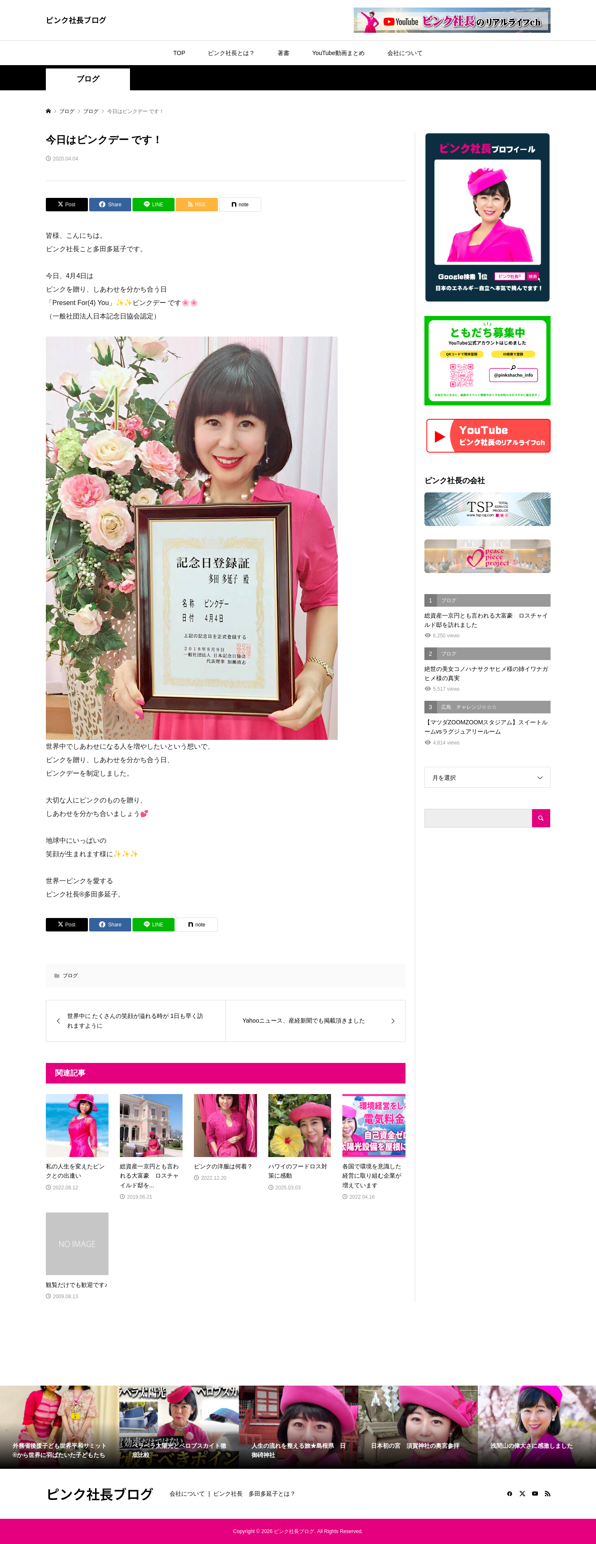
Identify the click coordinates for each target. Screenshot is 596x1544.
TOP (179, 53)
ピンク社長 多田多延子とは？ (254, 1493)
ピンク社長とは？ (231, 53)
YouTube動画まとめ (338, 53)
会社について (405, 53)
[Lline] (153, 204)
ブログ (88, 79)
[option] (59, 1427)
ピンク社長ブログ (76, 19)
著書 (283, 53)
